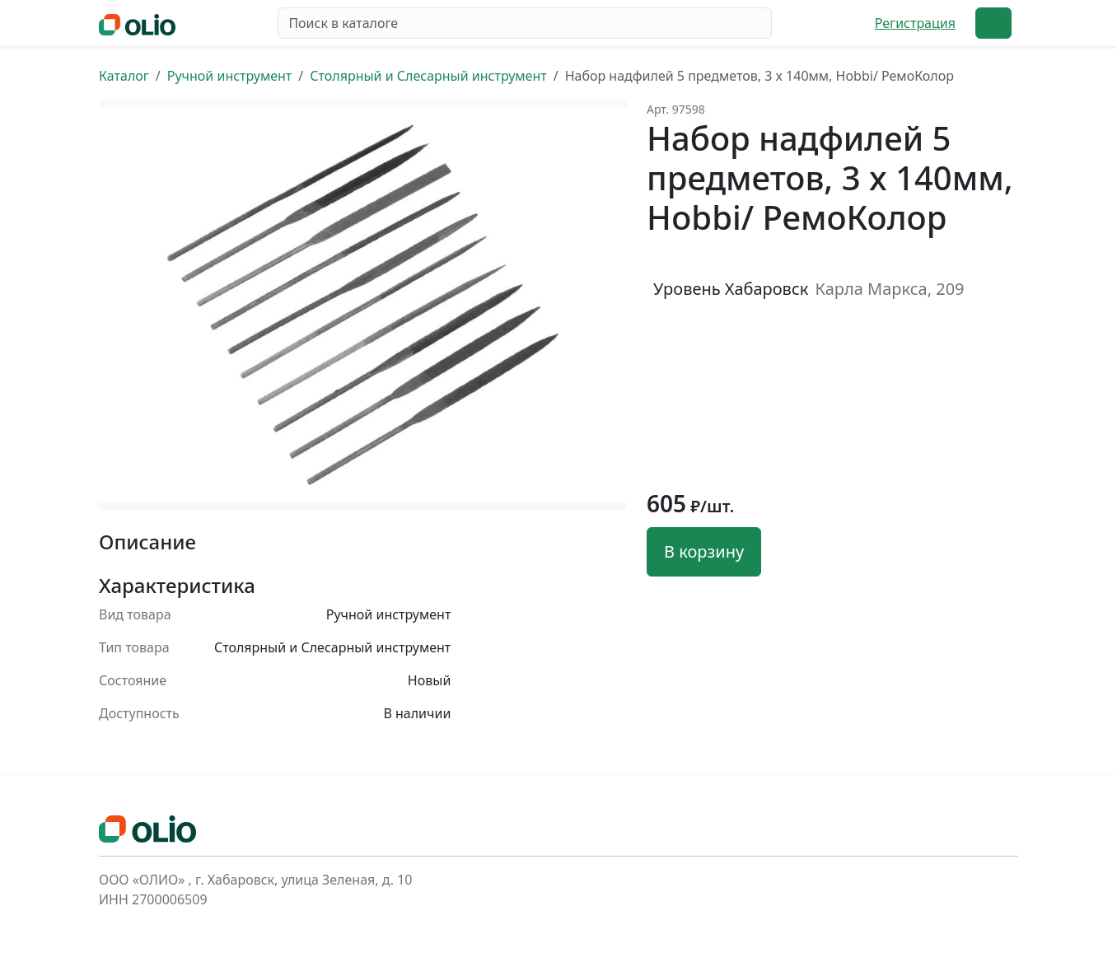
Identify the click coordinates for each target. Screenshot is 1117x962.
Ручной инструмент (229, 76)
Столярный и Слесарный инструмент (428, 76)
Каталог (124, 76)
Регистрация (915, 23)
